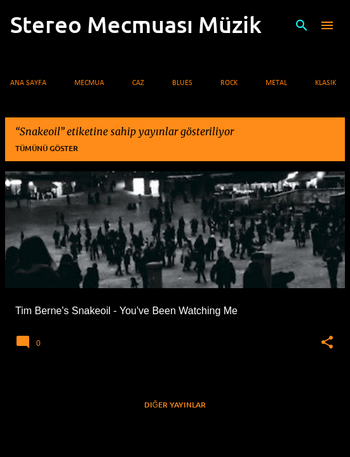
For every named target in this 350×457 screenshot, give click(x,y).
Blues (182, 83)
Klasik (325, 83)
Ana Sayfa (28, 83)
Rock (229, 83)
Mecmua (89, 83)
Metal (276, 83)
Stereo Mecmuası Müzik (136, 24)
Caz (138, 83)
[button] (327, 342)
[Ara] (301, 25)
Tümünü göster (46, 148)
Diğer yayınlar (175, 404)
